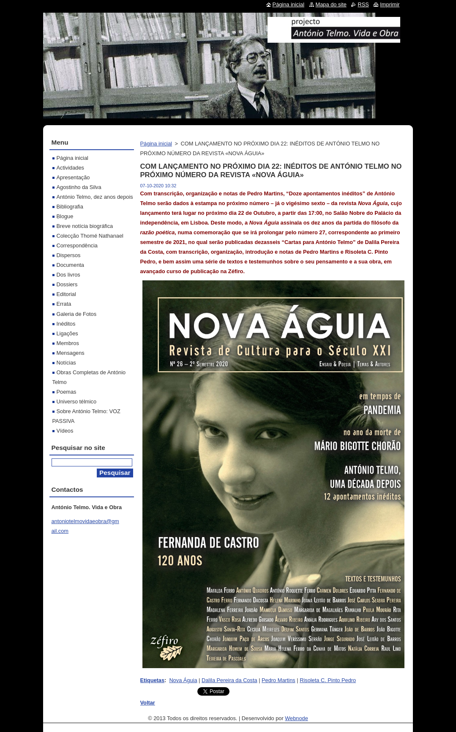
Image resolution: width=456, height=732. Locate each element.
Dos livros (68, 274)
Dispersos (69, 255)
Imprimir (389, 4)
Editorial (66, 294)
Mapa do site (331, 4)
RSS (363, 4)
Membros (68, 343)
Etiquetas (152, 680)
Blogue (65, 216)
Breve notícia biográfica (85, 226)
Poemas (66, 392)
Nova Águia (183, 680)
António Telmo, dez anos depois (95, 197)
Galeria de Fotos (77, 314)
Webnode (296, 718)
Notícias (66, 362)
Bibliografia (70, 206)
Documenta (70, 265)
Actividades (70, 167)
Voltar (147, 702)
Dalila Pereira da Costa (229, 680)
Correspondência (77, 245)
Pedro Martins (278, 680)
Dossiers (67, 284)
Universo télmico (77, 401)
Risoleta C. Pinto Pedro (328, 680)
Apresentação (73, 177)
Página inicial (156, 143)
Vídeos (65, 431)
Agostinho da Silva (79, 187)
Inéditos (66, 324)
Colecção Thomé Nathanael (90, 236)
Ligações (67, 333)
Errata (64, 304)
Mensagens (71, 353)
